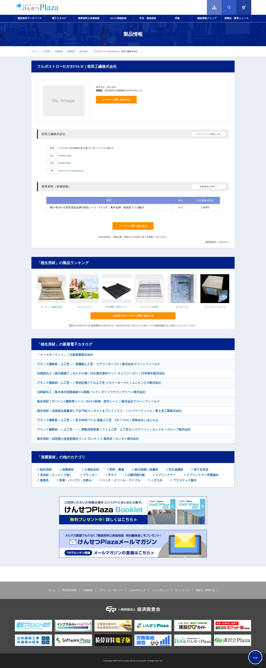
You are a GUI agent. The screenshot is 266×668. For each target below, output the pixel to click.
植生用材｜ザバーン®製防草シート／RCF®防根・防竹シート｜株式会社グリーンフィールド (98, 401)
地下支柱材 (200, 469)
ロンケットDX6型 (149, 307)
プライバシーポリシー (111, 590)
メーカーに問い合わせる (116, 99)
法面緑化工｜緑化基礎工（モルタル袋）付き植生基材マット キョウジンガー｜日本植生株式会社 (101, 373)
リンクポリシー (160, 590)
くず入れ (156, 480)
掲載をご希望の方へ (207, 590)
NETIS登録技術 (118, 18)
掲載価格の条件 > (208, 186)
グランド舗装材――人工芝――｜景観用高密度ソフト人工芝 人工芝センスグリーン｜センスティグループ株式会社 (114, 429)
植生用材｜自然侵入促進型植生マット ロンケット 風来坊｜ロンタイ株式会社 (88, 438)
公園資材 (58, 51)
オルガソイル (182, 307)
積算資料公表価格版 (89, 18)
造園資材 (71, 51)
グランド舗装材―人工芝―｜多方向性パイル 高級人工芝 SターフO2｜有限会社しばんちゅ (97, 420)
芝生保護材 (175, 469)
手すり (112, 474)
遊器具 (44, 480)
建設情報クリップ (206, 18)
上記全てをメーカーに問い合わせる (133, 315)
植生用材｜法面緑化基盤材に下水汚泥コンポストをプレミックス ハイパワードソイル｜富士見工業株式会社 (109, 410)
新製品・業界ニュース (236, 18)
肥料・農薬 (116, 469)
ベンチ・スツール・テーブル (120, 480)
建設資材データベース (30, 18)
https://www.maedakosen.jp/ (71, 170)
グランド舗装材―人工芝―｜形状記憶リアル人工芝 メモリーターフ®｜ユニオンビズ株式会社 (99, 382)
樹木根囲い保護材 (146, 469)
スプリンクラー (165, 474)
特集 (177, 18)
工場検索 (87, 590)
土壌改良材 (91, 469)
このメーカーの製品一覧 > (208, 134)
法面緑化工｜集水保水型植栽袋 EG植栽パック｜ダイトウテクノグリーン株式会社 (91, 392)
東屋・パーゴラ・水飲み (75, 480)
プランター (90, 474)
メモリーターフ (84, 307)
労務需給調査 (69, 590)
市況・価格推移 (147, 18)
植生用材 (83, 51)
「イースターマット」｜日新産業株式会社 (65, 354)
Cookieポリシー (137, 590)
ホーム (34, 51)
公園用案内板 (135, 474)
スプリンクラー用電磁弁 (202, 474)
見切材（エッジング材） (55, 474)
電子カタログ (59, 18)
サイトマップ (182, 590)
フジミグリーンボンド (215, 307)
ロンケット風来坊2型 (51, 307)
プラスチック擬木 (184, 480)
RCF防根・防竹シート (117, 307)
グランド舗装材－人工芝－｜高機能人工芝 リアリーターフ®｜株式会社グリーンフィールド (98, 364)
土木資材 (46, 51)
